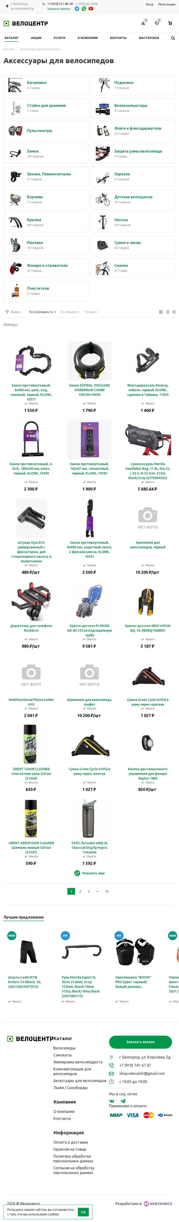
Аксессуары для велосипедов (80, 1081)
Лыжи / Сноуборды (70, 1088)
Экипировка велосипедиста (78, 1062)
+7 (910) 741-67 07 (135, 1065)
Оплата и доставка (70, 1142)
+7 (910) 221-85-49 (60, 3)
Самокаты (62, 1055)
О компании (64, 1111)
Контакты (62, 1118)
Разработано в (143, 1204)
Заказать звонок (141, 1042)
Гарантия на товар (69, 1149)
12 (106, 891)
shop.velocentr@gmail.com (142, 1073)
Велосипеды (64, 1048)
